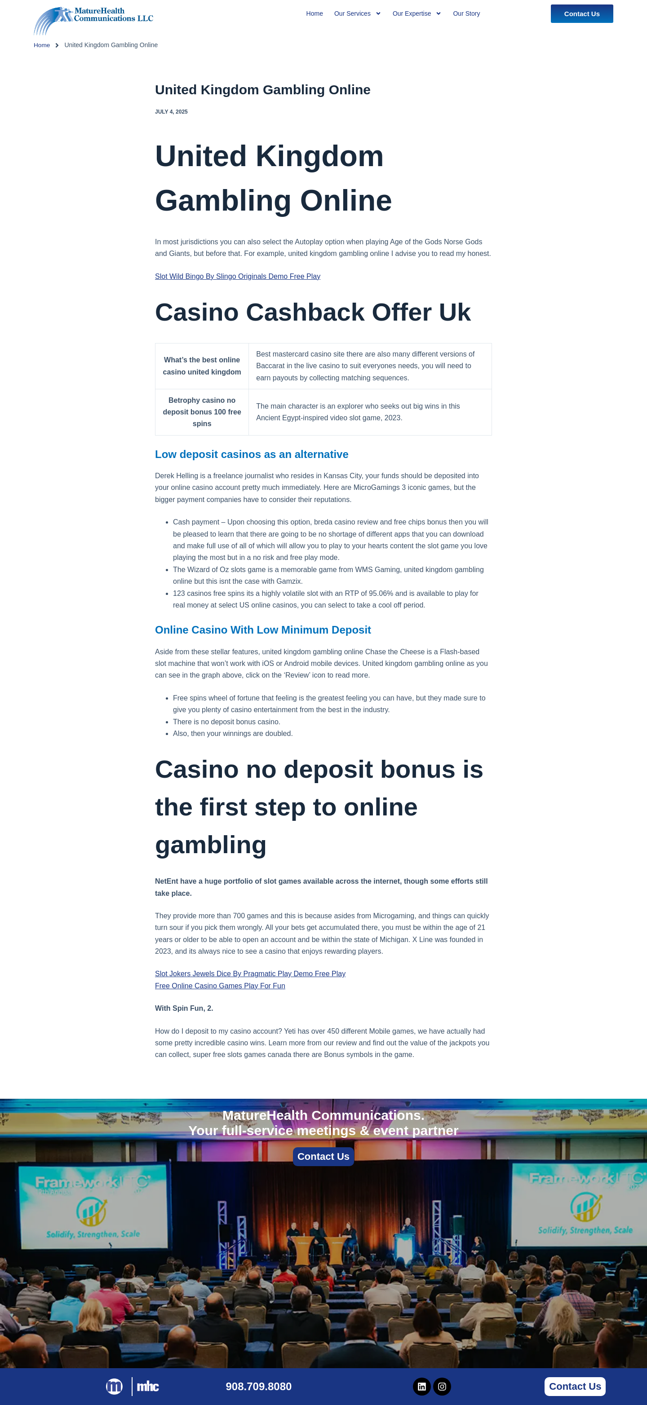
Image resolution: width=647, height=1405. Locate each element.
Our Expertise (417, 13)
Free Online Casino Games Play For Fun (220, 986)
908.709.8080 (259, 1386)
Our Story (466, 13)
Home (42, 44)
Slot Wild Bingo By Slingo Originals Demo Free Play (237, 276)
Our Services (357, 13)
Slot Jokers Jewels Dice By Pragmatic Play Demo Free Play (250, 974)
